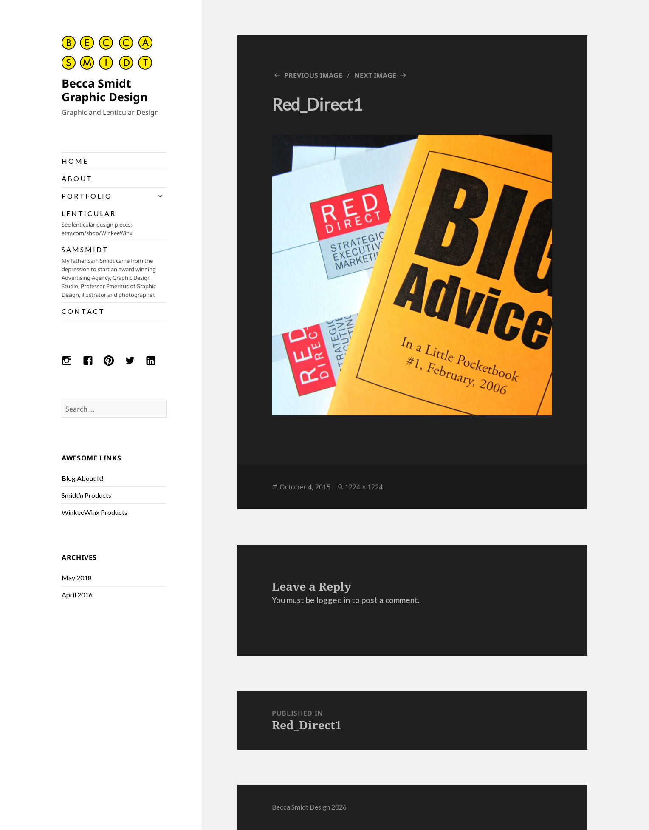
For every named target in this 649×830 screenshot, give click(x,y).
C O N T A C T (83, 311)
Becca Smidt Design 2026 (309, 807)
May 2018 (77, 578)
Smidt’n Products (86, 495)
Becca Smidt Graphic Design (105, 90)
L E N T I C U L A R (114, 223)
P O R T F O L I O (86, 196)
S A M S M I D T (114, 272)
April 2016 (77, 595)
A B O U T (76, 178)
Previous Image (313, 75)
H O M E (74, 161)
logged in (333, 600)
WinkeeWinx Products (94, 512)
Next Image (375, 75)
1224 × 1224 (364, 487)
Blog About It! (83, 478)
